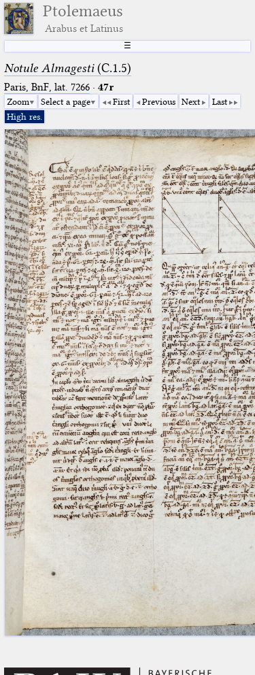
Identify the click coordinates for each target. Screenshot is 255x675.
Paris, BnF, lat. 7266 (47, 87)
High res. (24, 116)
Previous (158, 101)
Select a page (65, 101)
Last (219, 101)
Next (191, 101)
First (121, 101)
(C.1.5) (67, 68)
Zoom (18, 101)
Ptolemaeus (83, 18)
